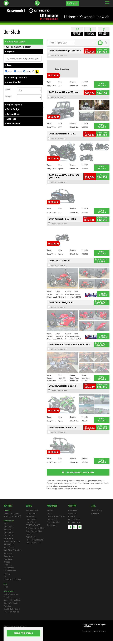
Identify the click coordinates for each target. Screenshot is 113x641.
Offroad (7, 562)
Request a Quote (33, 543)
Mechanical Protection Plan (53, 520)
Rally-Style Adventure (13, 550)
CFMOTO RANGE (33, 525)
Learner (7, 510)
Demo (18, 71)
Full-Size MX (9, 567)
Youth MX (8, 565)
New (8, 71)
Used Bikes (31, 522)
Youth (6, 587)
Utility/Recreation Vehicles (11, 595)
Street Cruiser (9, 544)
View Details (102, 84)
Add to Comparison (59, 56)
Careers (71, 516)
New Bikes (30, 516)
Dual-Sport (8, 559)
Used (26, 71)
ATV (5, 584)
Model (8, 96)
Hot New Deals (32, 510)
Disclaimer (95, 513)
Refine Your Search (15, 41)
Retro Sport (8, 535)
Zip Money (51, 525)
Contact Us (73, 510)
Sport (6, 523)
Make (7, 89)
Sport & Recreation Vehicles (12, 604)
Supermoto (8, 556)
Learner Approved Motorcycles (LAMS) (12, 515)
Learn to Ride (74, 519)
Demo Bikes (31, 519)
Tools (72, 3)
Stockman (8, 553)
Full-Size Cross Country (10, 572)
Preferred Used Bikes (35, 528)
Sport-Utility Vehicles (12, 600)
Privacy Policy (96, 510)
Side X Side (9, 591)
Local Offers (31, 513)
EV (5, 576)
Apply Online (31, 537)
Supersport (8, 526)
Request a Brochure (34, 540)
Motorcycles (9, 520)
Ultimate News (74, 522)
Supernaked (9, 532)
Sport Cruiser (9, 547)
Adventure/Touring (12, 541)
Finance (29, 534)
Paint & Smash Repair (56, 516)
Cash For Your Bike (34, 531)
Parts (49, 513)
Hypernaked (9, 538)
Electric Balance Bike (12, 579)
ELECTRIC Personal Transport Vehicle (12, 610)
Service (50, 510)
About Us (72, 513)
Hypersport (8, 529)
